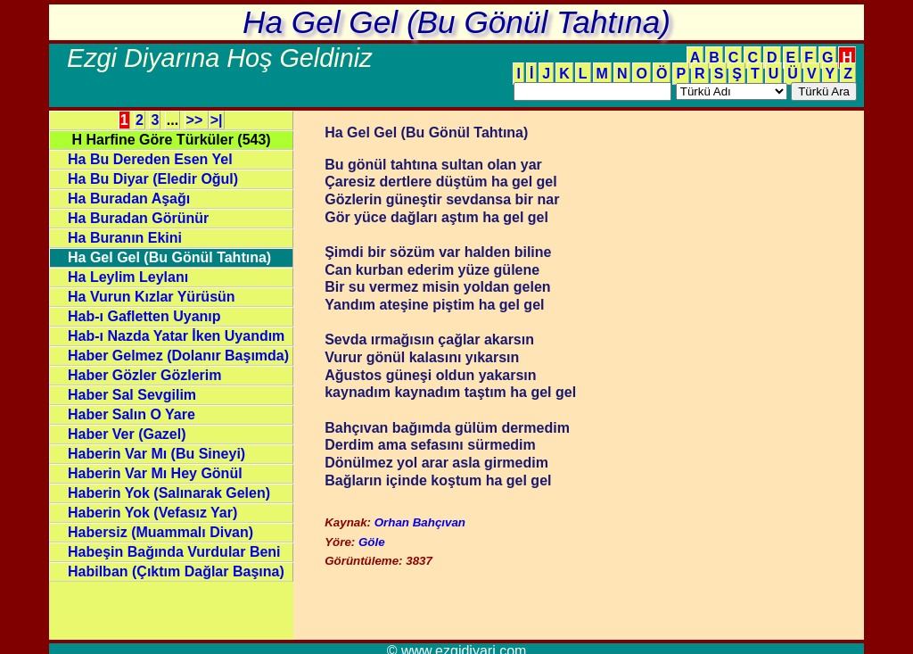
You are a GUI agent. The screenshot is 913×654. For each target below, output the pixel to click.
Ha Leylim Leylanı (128, 277)
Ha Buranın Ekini (125, 237)
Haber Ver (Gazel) (127, 434)
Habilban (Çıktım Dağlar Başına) (176, 571)
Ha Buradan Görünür (138, 218)
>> (196, 120)
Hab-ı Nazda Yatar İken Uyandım (176, 336)
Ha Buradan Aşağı (129, 198)
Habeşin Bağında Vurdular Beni (174, 551)
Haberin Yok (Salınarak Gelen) (169, 493)
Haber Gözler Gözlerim (145, 375)
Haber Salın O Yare (131, 414)
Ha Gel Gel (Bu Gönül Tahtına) (169, 257)
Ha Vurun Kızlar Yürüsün (151, 296)
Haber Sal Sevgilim (132, 394)
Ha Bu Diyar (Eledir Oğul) (153, 178)
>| (216, 120)
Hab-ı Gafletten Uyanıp (144, 316)
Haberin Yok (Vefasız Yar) (152, 512)
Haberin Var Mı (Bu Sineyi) (156, 453)
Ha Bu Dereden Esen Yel (150, 159)
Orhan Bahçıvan (419, 522)
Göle (371, 542)
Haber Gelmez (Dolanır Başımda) (178, 355)
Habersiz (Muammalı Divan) (160, 532)
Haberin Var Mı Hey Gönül (155, 473)
